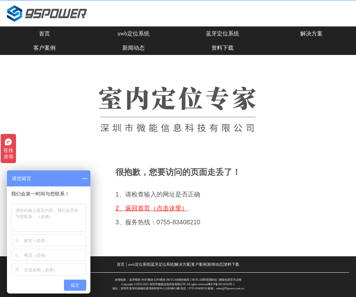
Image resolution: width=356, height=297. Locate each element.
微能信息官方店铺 (230, 279)
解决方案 (311, 34)
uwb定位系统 (133, 34)
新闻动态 (133, 48)
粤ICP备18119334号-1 (221, 284)
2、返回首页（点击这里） (151, 208)
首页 (44, 34)
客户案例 (44, 48)
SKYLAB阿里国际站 (204, 279)
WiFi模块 (147, 279)
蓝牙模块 (134, 279)
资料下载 (222, 48)
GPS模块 (159, 279)
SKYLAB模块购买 (178, 279)
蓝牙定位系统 (222, 34)
